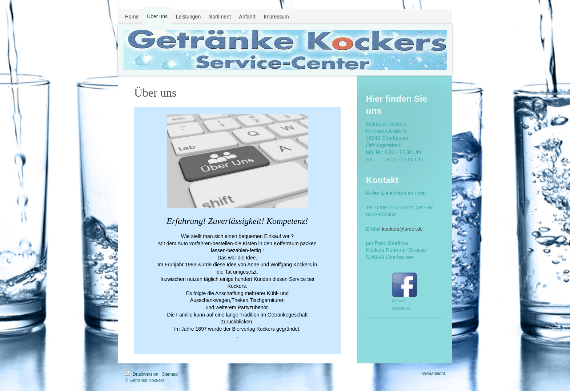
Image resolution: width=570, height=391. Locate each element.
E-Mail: (374, 229)
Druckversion (142, 374)
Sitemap (170, 374)
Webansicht (433, 373)
